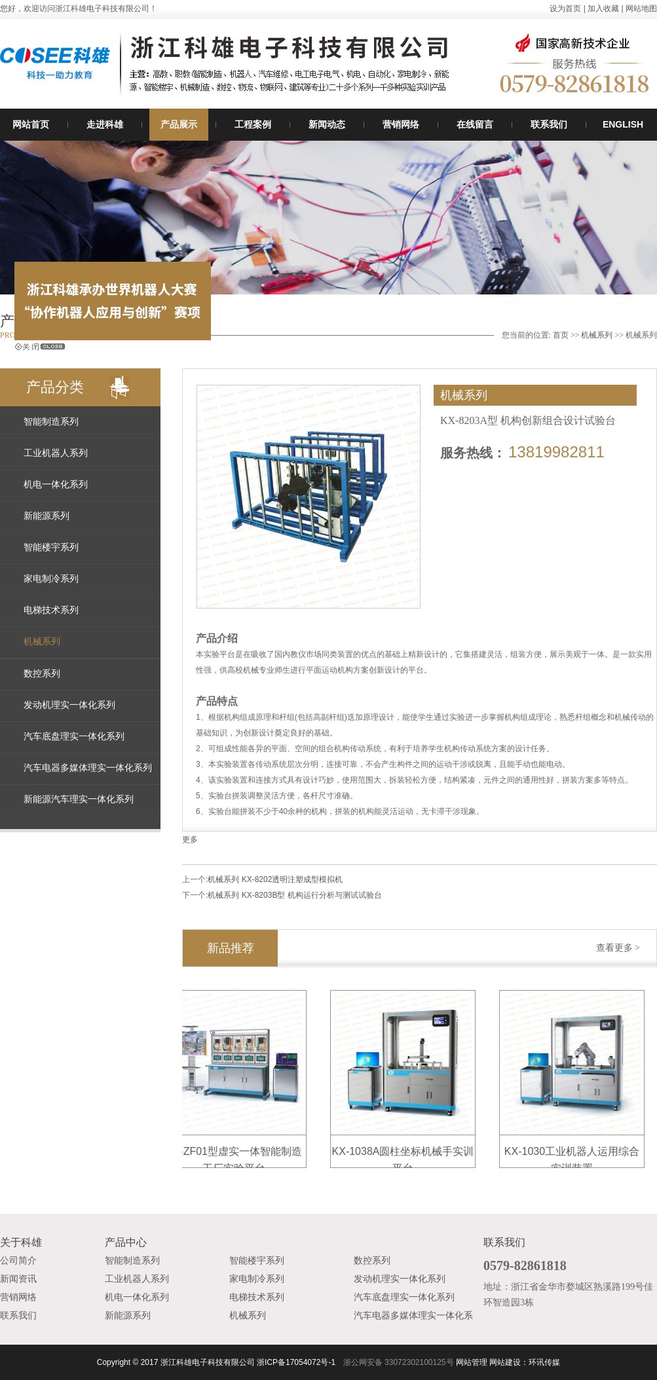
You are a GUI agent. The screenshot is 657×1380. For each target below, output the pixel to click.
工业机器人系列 (56, 453)
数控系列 (42, 674)
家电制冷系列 (51, 579)
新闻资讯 (18, 1279)
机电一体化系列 (56, 484)
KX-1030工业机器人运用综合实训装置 (574, 1153)
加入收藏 (603, 8)
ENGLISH (623, 124)
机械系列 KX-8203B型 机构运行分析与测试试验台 (294, 895)
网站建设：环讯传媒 (524, 1362)
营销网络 (401, 124)
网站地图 (641, 8)
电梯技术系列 (51, 610)
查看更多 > (618, 948)
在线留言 (475, 124)
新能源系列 (46, 516)
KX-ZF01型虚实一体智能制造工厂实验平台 (236, 1153)
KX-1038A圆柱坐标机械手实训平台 (406, 1153)
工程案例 (253, 124)
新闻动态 (327, 124)
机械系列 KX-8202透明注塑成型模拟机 (275, 879)
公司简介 (18, 1260)
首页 (561, 335)
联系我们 (549, 124)
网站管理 (471, 1362)
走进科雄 (104, 124)
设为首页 (565, 8)
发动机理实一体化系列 (69, 705)
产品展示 (178, 124)
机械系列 (596, 335)
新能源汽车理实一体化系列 (79, 799)
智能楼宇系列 (51, 547)
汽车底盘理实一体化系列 (74, 736)
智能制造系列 (51, 422)
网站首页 (30, 124)
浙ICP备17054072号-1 (296, 1362)
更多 (190, 839)
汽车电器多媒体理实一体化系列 (88, 768)
